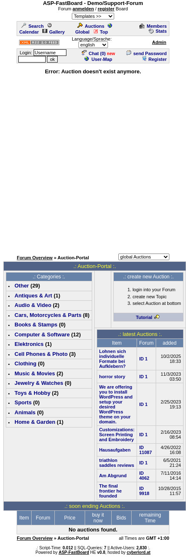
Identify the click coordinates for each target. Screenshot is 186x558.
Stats (158, 31)
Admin (159, 42)
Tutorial (148, 317)
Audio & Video (33, 305)
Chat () (94, 53)
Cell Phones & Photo (41, 354)
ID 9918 (144, 491)
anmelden (83, 8)
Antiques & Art (33, 295)
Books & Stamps (36, 324)
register (106, 8)
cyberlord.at (138, 552)
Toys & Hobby (32, 393)
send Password (146, 53)
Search (32, 26)
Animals (25, 412)
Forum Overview (34, 257)
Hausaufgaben (115, 449)
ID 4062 (144, 476)
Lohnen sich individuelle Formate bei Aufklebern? (112, 359)
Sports (23, 402)
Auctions (90, 26)
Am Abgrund (113, 475)
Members (153, 26)
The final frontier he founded (110, 490)
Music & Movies (35, 373)
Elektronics (29, 344)
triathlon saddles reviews (116, 463)
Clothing (26, 363)
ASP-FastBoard (74, 552)
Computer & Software (42, 334)
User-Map (98, 59)
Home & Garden (35, 422)
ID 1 (143, 358)
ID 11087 (145, 450)
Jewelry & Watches (39, 383)
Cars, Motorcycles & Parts (48, 315)
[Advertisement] (91, 162)
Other (22, 286)
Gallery (53, 31)
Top (100, 31)
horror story (112, 376)
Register (154, 59)
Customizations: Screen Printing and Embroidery (117, 434)
